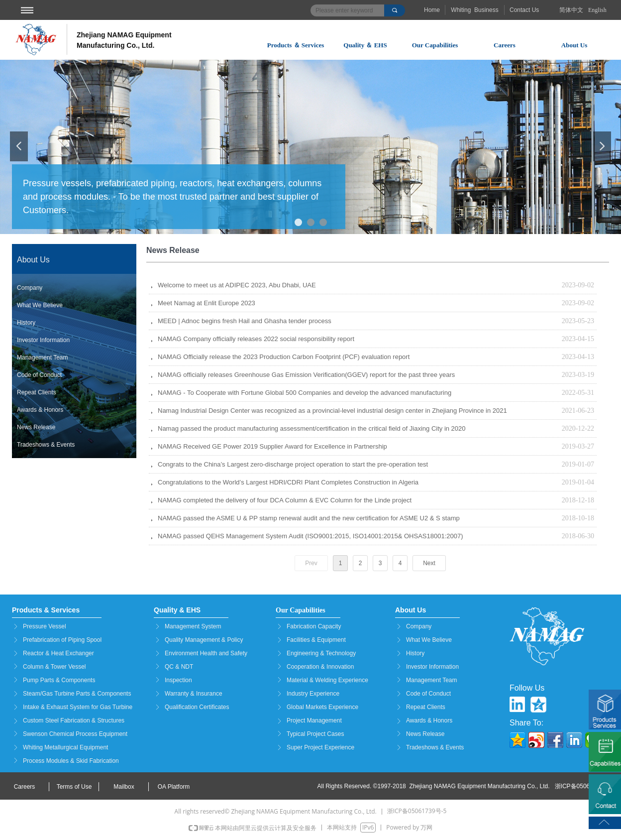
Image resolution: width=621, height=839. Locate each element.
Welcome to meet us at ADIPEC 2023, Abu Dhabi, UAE (237, 285)
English (597, 9)
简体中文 (571, 9)
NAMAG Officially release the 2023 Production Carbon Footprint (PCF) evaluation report (284, 356)
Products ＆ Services (295, 45)
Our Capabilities (435, 45)
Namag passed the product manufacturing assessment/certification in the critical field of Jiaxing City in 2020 (312, 428)
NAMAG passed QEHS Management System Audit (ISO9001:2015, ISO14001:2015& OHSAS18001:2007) (310, 536)
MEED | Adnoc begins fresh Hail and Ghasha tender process (244, 321)
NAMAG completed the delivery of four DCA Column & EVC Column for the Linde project (285, 500)
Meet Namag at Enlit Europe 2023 (206, 303)
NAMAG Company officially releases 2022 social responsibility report (256, 339)
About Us (574, 45)
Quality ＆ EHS (365, 45)
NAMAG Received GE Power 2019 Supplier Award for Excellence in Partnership (272, 446)
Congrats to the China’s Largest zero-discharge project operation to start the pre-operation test (293, 464)
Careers (505, 45)
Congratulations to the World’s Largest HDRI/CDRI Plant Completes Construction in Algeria (288, 482)
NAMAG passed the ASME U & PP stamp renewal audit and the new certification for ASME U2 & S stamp (309, 518)
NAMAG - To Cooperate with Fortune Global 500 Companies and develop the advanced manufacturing (304, 392)
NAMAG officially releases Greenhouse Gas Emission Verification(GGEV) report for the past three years (306, 374)
